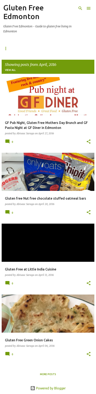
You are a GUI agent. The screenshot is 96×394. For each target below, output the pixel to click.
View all (10, 70)
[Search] (80, 8)
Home (7, 48)
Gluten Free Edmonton (23, 12)
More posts (48, 374)
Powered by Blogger (48, 388)
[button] (88, 142)
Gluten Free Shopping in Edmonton (45, 48)
